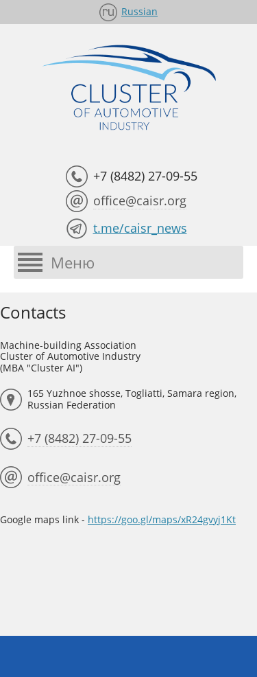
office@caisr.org (139, 200)
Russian (139, 11)
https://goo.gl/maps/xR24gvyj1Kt (162, 519)
